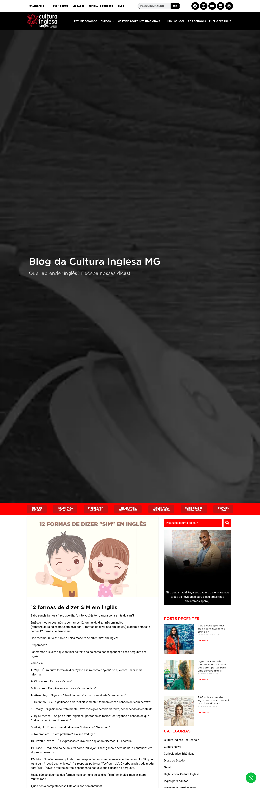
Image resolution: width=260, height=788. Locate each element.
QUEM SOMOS (60, 6)
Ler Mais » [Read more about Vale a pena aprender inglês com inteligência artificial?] (203, 640)
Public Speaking (220, 21)
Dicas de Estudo (174, 760)
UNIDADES (78, 6)
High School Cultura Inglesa (181, 774)
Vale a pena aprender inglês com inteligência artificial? (212, 628)
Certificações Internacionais (141, 21)
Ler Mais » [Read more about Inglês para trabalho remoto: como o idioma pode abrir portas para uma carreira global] (203, 679)
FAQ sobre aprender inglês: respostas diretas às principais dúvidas (214, 700)
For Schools (197, 21)
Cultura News (172, 747)
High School (176, 21)
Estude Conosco (85, 21)
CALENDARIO (38, 6)
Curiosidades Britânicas (179, 753)
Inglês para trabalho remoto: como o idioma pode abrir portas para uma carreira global (212, 666)
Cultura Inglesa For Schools (181, 740)
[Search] (227, 523)
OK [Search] (175, 6)
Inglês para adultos (176, 781)
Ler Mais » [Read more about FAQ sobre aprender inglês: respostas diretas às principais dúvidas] (203, 712)
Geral (167, 767)
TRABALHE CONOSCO (101, 6)
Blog (121, 6)
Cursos (108, 21)
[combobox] (193, 523)
